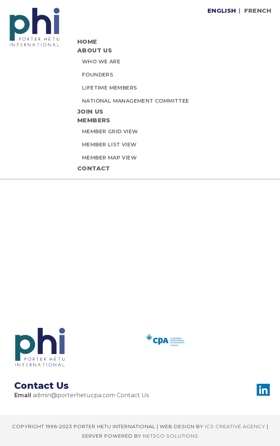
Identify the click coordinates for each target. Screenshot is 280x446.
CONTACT (93, 168)
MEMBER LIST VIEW (109, 144)
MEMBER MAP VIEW (109, 157)
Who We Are (101, 61)
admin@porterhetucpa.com (74, 395)
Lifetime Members (109, 87)
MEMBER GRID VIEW (110, 131)
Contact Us (133, 395)
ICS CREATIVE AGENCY (235, 426)
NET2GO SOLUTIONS (170, 436)
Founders (97, 74)
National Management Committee (135, 101)
